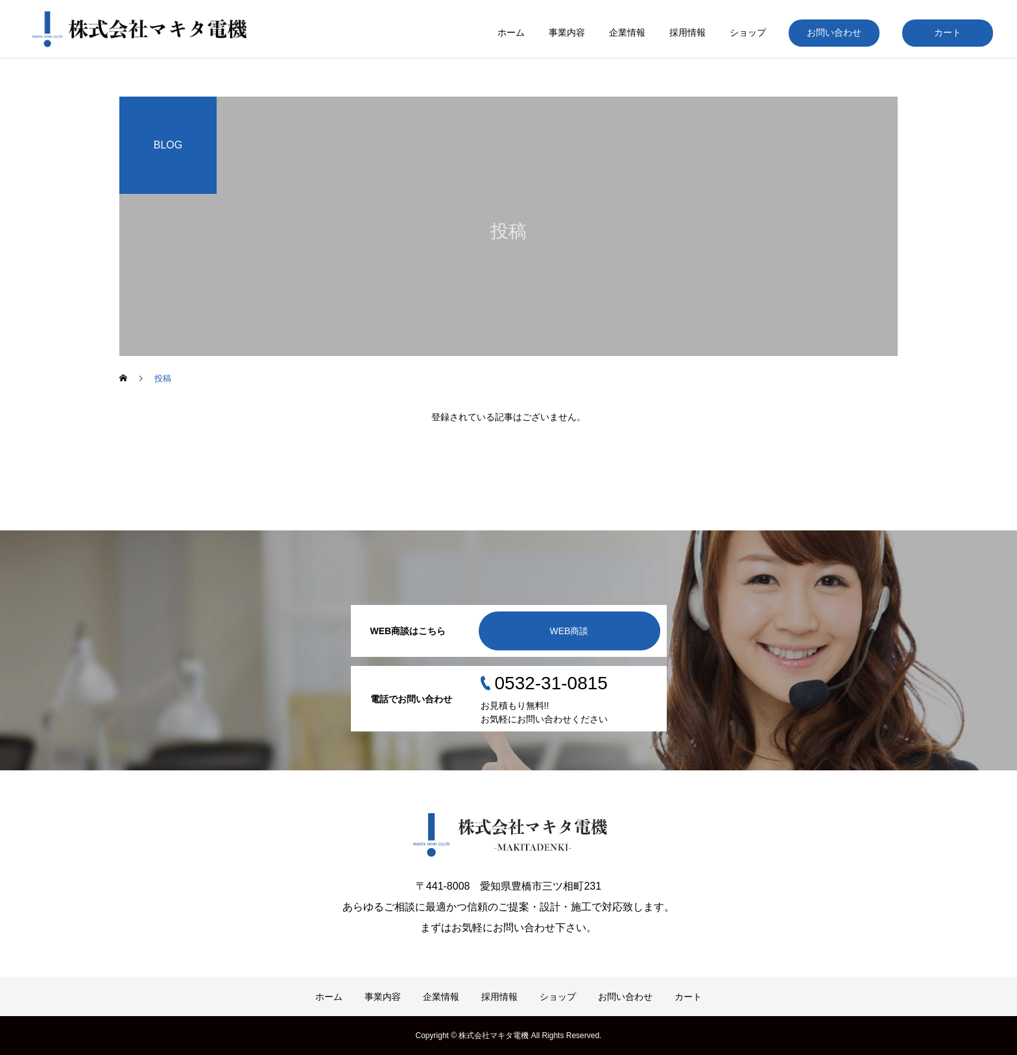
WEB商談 (569, 631)
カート (947, 32)
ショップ (748, 32)
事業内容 (567, 32)
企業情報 (627, 32)
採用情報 (687, 32)
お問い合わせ (834, 32)
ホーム (511, 32)
